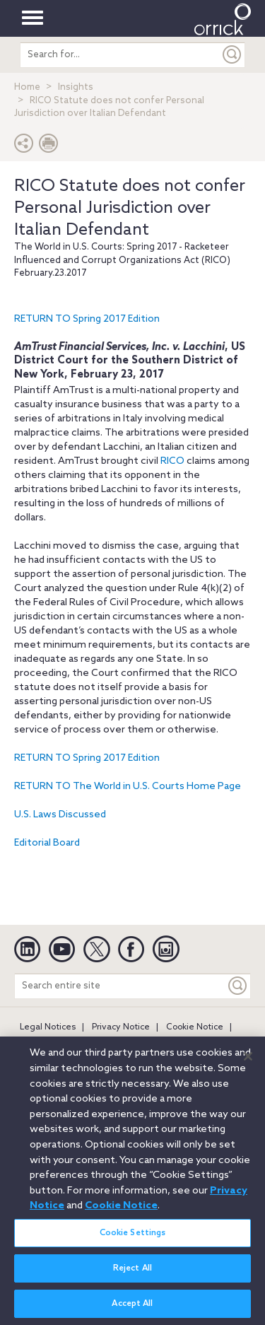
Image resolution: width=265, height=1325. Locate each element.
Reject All (132, 1273)
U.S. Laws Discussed (60, 815)
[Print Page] (49, 146)
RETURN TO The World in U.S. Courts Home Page (127, 787)
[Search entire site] (120, 986)
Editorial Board (47, 843)
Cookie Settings (133, 1238)
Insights (75, 87)
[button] (24, 146)
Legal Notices (48, 1027)
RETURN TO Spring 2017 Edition (87, 319)
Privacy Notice (121, 1027)
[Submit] (232, 55)
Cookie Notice (194, 1027)
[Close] (248, 1061)
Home (27, 87)
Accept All (132, 1309)
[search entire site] (120, 55)
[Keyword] (238, 986)
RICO (172, 461)
